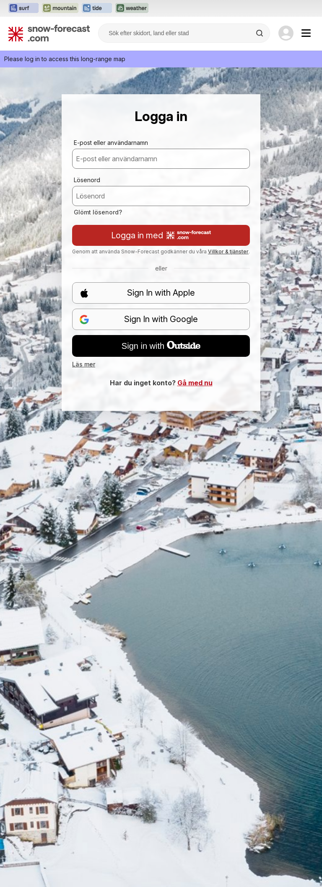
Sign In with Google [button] (138, 319)
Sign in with (161, 346)
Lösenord (87, 179)
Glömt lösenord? (98, 212)
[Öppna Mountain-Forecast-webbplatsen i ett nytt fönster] (60, 8)
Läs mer (83, 364)
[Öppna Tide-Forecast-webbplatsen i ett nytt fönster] (97, 8)
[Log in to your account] (285, 33)
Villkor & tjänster (228, 251)
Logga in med (161, 235)
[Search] (260, 33)
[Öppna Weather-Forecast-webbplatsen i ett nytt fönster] (131, 8)
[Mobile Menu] (306, 33)
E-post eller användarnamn (111, 142)
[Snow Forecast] (49, 33)
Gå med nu (195, 383)
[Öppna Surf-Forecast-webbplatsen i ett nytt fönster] (23, 8)
